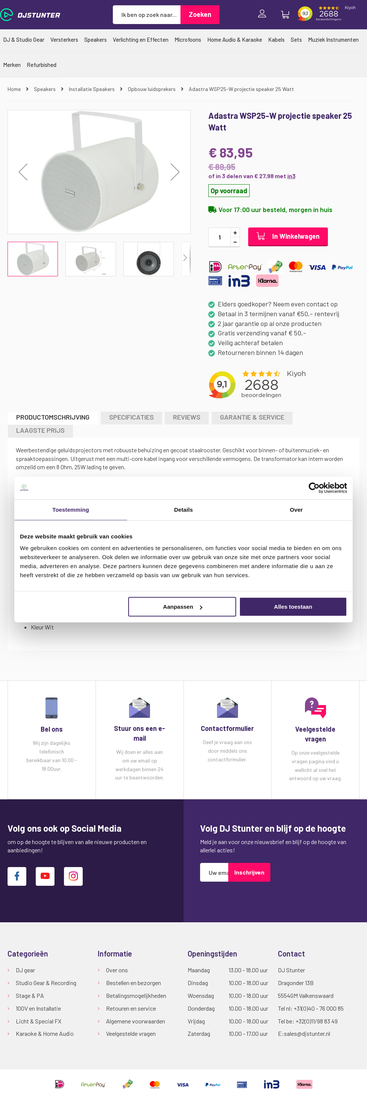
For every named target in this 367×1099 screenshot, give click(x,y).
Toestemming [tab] (70, 509)
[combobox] (146, 14)
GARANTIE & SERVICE (252, 417)
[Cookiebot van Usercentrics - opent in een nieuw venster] (314, 487)
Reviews (186, 417)
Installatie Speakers (92, 89)
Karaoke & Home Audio (45, 1033)
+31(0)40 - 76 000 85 (319, 1008)
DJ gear (25, 969)
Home (15, 89)
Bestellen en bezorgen (133, 982)
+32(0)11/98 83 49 (317, 1021)
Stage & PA (30, 995)
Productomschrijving (52, 417)
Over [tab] (296, 509)
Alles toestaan (293, 606)
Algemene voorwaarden (135, 1021)
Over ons (117, 969)
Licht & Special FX (38, 1021)
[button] (23, 172)
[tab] (53, 417)
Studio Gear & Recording (46, 982)
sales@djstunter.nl (307, 1033)
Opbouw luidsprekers (152, 89)
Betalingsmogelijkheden (136, 995)
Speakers (45, 89)
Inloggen (264, 14)
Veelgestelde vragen (131, 1033)
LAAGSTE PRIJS (40, 430)
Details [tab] (183, 509)
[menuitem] (23, 39)
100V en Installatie (38, 1008)
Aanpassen (182, 606)
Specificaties (131, 417)
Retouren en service (131, 1008)
